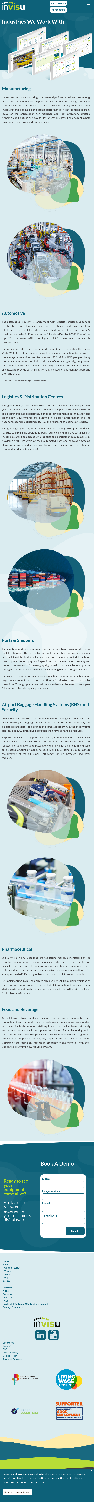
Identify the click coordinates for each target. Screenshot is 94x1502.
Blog (5, 1277)
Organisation (51, 1191)
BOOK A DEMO (58, 3)
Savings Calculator (13, 1307)
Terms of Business (12, 1359)
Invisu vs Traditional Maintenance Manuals (25, 1304)
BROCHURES (58, 10)
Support (7, 1346)
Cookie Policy (10, 1355)
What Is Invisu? (12, 1267)
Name (46, 1179)
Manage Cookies (23, 1492)
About (6, 1264)
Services (7, 1294)
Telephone (49, 1215)
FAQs (5, 1300)
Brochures (8, 1342)
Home (6, 1261)
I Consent (8, 1492)
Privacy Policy (10, 1352)
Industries (8, 1297)
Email (46, 1203)
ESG (5, 1349)
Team (7, 1274)
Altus (6, 1291)
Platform (7, 1287)
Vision (7, 1271)
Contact (7, 1281)
